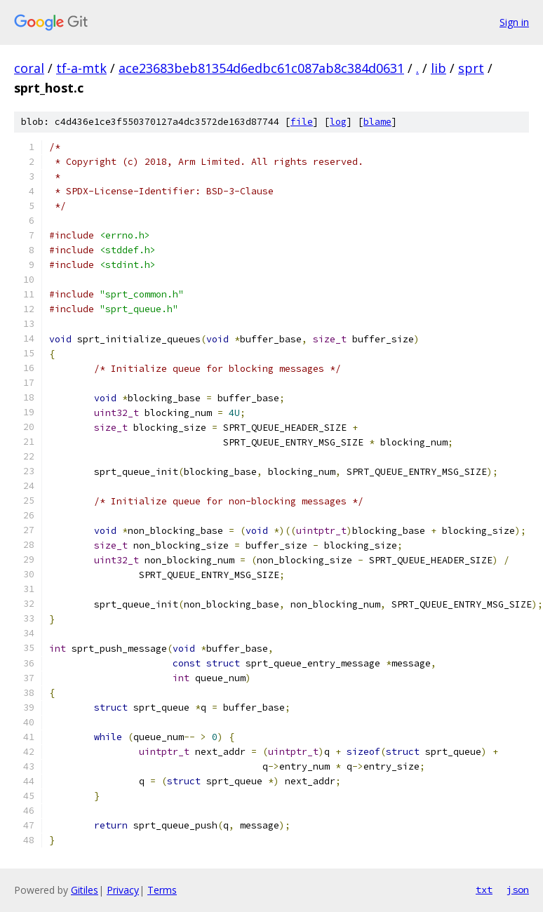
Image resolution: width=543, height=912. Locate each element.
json (518, 889)
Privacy (123, 890)
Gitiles (84, 890)
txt (484, 889)
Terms (162, 890)
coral (29, 68)
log (338, 122)
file (301, 122)
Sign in (514, 22)
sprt (471, 68)
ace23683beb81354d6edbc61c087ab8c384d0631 (261, 68)
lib (438, 68)
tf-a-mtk (81, 68)
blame (377, 122)
